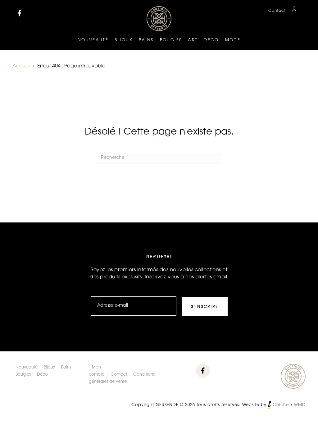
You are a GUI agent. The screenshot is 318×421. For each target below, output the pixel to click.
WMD (300, 405)
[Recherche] (159, 158)
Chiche (281, 405)
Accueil (21, 66)
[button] (19, 13)
